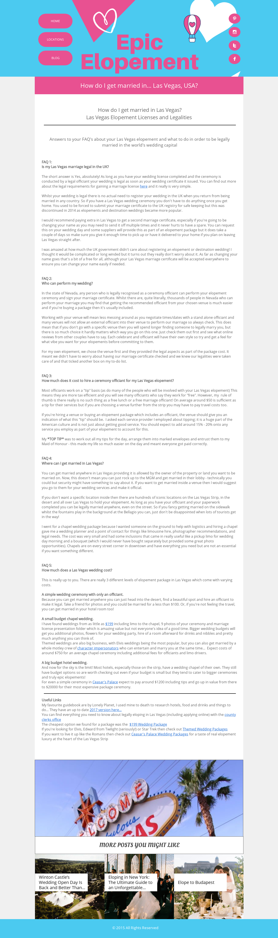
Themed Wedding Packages (205, 729)
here (143, 186)
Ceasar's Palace (105, 682)
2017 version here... (106, 709)
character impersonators (98, 648)
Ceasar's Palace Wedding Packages (159, 734)
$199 (109, 623)
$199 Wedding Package (148, 724)
